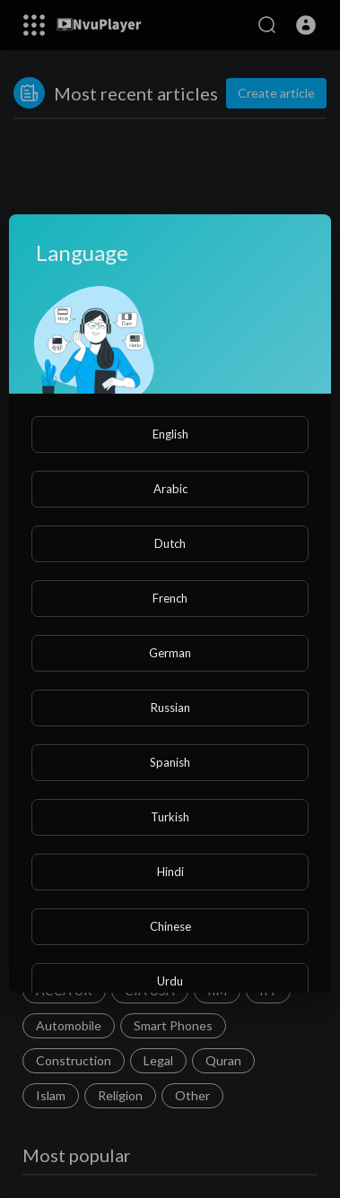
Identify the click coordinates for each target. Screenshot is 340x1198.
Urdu (170, 981)
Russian (170, 707)
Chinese (170, 926)
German (170, 653)
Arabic (170, 489)
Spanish (170, 762)
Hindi (170, 871)
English (170, 434)
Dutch (170, 543)
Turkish (170, 817)
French (170, 598)
